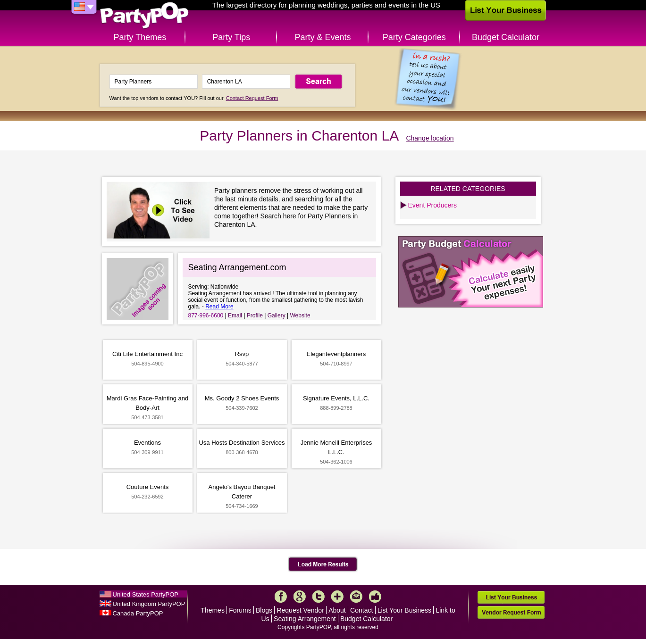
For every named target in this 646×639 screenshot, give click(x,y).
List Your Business (404, 610)
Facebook (281, 596)
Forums (240, 610)
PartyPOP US (144, 16)
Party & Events (322, 37)
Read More (219, 306)
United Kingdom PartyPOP (149, 603)
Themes (213, 610)
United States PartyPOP (145, 594)
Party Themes (140, 37)
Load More (323, 564)
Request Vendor (300, 610)
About (337, 610)
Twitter (318, 596)
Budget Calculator (505, 37)
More (337, 596)
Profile (255, 315)
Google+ (300, 596)
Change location (429, 138)
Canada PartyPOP (138, 613)
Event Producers (432, 205)
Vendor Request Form (511, 612)
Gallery (276, 315)
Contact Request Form (252, 98)
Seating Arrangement (305, 618)
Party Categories (414, 37)
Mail (356, 596)
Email (235, 315)
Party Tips (231, 37)
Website (300, 315)
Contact (361, 610)
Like (375, 596)
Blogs (264, 610)
